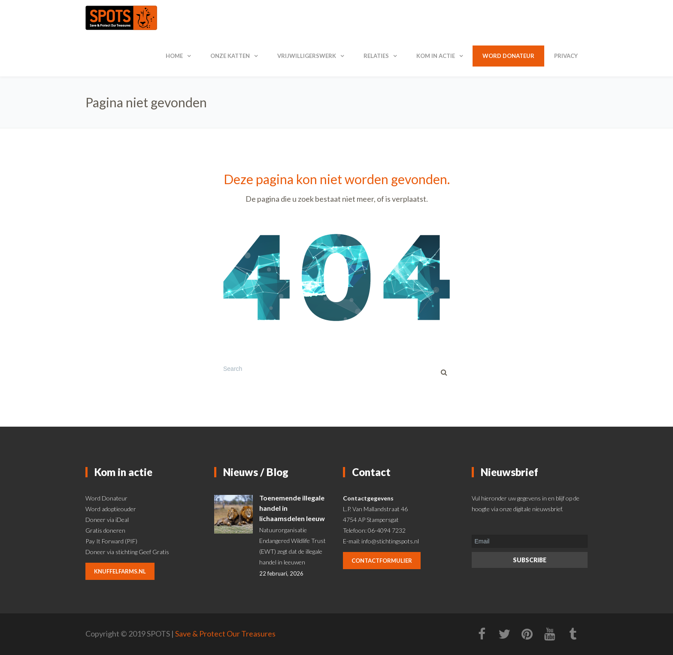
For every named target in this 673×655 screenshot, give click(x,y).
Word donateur (508, 55)
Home (174, 55)
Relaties (376, 55)
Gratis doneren (105, 530)
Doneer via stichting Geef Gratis (127, 551)
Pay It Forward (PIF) (111, 541)
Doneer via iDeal (107, 519)
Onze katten (230, 55)
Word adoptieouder (110, 508)
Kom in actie (435, 55)
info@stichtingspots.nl (390, 541)
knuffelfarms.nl (120, 571)
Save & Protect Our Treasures (225, 633)
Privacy (566, 55)
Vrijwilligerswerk (306, 55)
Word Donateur (106, 498)
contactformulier (382, 560)
